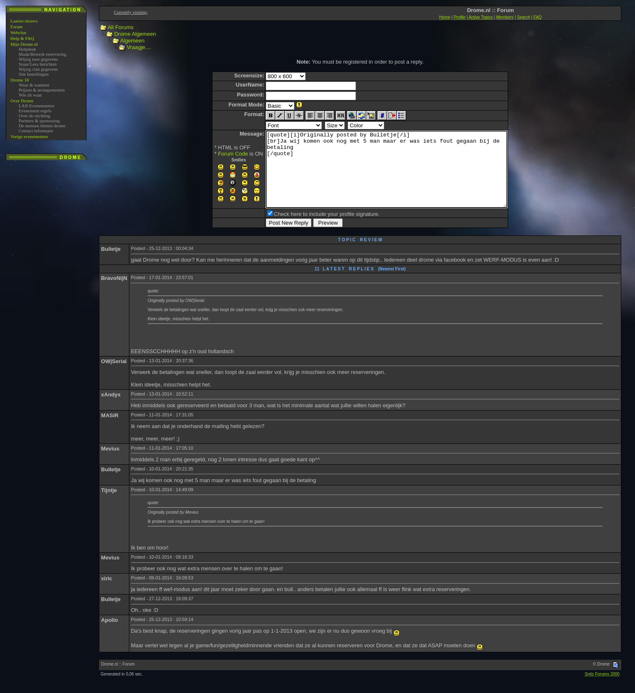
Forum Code (218, 154)
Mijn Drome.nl (24, 44)
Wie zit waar (30, 94)
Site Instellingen (34, 74)
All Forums (120, 27)
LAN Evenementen (36, 105)
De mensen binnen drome (42, 125)
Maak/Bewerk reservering (43, 54)
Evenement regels (35, 110)
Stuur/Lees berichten (38, 64)
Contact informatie (36, 130)
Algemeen (132, 40)
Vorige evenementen (29, 136)
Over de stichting (34, 115)
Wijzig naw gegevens (38, 59)
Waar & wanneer (34, 84)
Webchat (18, 32)
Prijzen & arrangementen (42, 89)
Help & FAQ (22, 38)
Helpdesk (27, 49)
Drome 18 (19, 79)
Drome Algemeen (135, 34)
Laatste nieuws (24, 20)
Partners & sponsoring (39, 120)
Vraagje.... (139, 47)
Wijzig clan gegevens (38, 69)
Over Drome (21, 100)
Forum (16, 26)
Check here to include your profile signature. (312, 229)
